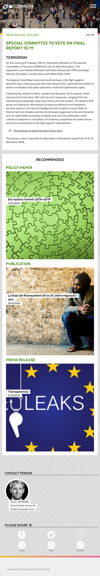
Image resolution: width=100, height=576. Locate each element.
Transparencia (18, 391)
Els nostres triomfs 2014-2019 (29, 199)
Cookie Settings (42, 569)
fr (92, 34)
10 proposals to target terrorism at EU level (37, 130)
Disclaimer (12, 569)
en (87, 34)
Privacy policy (26, 569)
